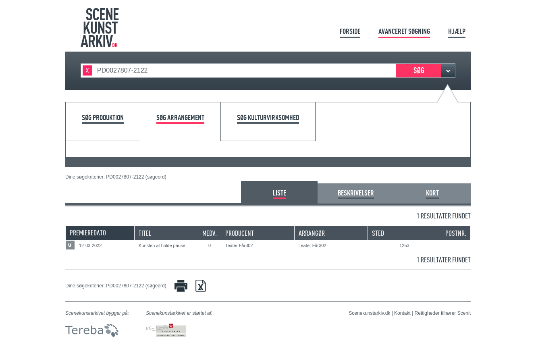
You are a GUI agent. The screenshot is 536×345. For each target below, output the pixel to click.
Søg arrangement (180, 118)
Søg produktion (103, 118)
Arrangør (312, 233)
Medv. (209, 233)
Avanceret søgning (404, 31)
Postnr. (455, 233)
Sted (378, 233)
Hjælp (456, 31)
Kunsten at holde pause (162, 245)
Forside (350, 31)
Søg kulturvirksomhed (268, 118)
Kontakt (402, 313)
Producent (239, 233)
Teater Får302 (239, 245)
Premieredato (88, 233)
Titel (145, 233)
